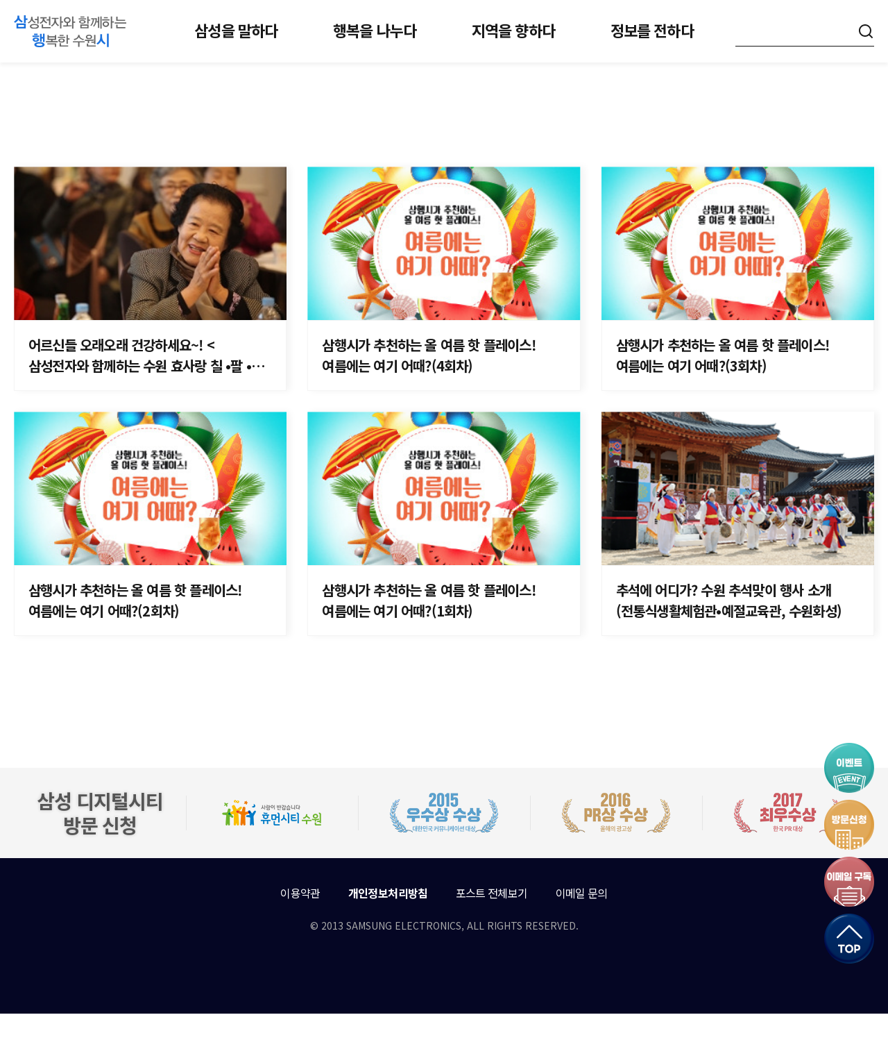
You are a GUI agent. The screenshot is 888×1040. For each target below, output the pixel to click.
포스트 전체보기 (492, 919)
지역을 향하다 (513, 30)
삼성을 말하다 (236, 30)
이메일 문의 (582, 919)
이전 (364, 711)
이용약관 (300, 919)
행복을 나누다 (374, 30)
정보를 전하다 (652, 30)
